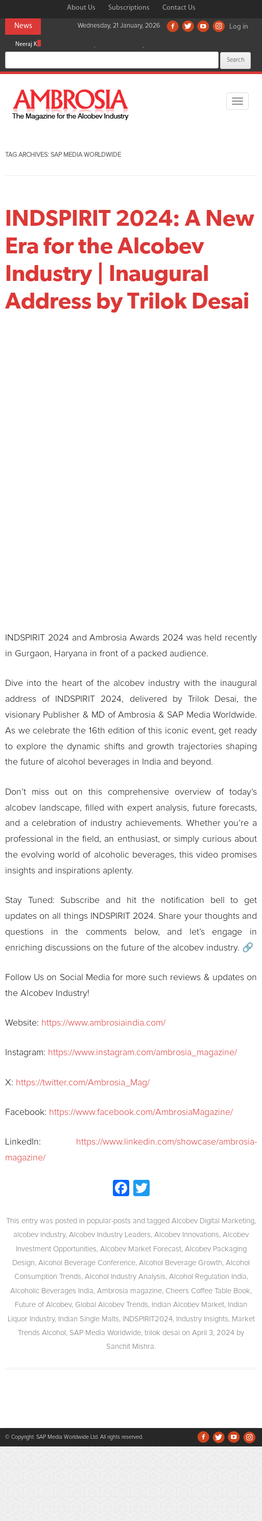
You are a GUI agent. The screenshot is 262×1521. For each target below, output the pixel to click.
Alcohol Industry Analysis (125, 1276)
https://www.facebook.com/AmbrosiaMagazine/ (141, 1112)
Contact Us (179, 8)
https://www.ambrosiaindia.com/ (103, 1023)
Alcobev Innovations (186, 1235)
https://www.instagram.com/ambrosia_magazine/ (142, 1052)
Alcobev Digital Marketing (213, 1221)
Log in (238, 27)
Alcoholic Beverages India (51, 1291)
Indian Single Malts (88, 1319)
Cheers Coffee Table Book (207, 1291)
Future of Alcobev (43, 1305)
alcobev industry (39, 1235)
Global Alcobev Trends (111, 1305)
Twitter (188, 26)
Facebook (172, 26)
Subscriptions (129, 8)
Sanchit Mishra (130, 1346)
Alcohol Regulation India (208, 1276)
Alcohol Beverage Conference (86, 1263)
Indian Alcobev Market (188, 1305)
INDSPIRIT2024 (148, 1319)
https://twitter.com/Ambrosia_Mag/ (83, 1082)
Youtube (203, 26)
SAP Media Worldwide (105, 1333)
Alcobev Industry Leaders (110, 1235)
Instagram (218, 26)
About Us (81, 8)
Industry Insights (202, 1319)
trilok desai (162, 1333)
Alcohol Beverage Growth (180, 1263)
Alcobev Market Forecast (140, 1249)
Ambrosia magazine (129, 1291)
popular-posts (109, 1221)
